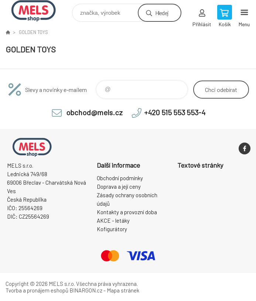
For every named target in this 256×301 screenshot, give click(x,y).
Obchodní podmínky (120, 178)
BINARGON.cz (85, 290)
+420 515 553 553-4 (174, 112)
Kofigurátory (112, 229)
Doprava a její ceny (119, 186)
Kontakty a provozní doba (127, 212)
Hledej (161, 12)
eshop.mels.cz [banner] (38, 11)
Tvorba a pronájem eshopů (37, 290)
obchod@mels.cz (94, 112)
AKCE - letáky (113, 220)
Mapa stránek (123, 290)
